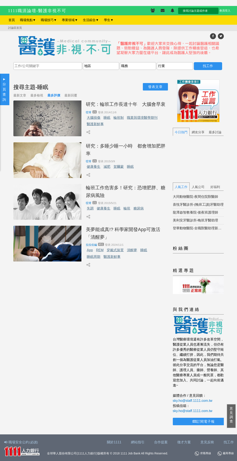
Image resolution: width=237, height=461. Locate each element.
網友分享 (198, 132)
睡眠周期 (93, 257)
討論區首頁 (15, 27)
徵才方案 (184, 442)
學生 (109, 20)
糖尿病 (138, 208)
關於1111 (114, 442)
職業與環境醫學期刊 (142, 117)
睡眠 (107, 117)
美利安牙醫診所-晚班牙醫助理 (195, 220)
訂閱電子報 (204, 421)
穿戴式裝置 (115, 250)
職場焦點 (28, 20)
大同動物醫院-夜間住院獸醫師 (195, 196)
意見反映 (207, 442)
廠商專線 (225, 453)
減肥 (107, 166)
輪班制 (119, 117)
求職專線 (203, 453)
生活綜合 (91, 20)
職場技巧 (49, 20)
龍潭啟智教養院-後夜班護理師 (195, 212)
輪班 (126, 208)
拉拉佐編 (91, 244)
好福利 (215, 187)
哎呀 (88, 112)
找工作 (229, 442)
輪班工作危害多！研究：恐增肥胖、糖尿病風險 (125, 191)
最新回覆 (70, 95)
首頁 (12, 20)
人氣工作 (181, 187)
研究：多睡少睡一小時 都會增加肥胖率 (125, 149)
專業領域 (70, 20)
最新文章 (19, 95)
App (90, 250)
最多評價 (53, 95)
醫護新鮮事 (95, 124)
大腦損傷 (93, 117)
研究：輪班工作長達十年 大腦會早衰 (125, 104)
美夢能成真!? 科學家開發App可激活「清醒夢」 (123, 233)
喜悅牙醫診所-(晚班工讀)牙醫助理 (198, 204)
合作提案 (161, 442)
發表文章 (155, 87)
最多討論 (215, 132)
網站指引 (138, 442)
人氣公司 (198, 187)
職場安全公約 (21, 442)
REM (100, 250)
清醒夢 (132, 250)
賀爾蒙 (119, 166)
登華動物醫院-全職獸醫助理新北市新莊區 (198, 228)
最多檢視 (36, 95)
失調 (90, 208)
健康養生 (93, 166)
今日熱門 (181, 132)
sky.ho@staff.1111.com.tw (192, 400)
